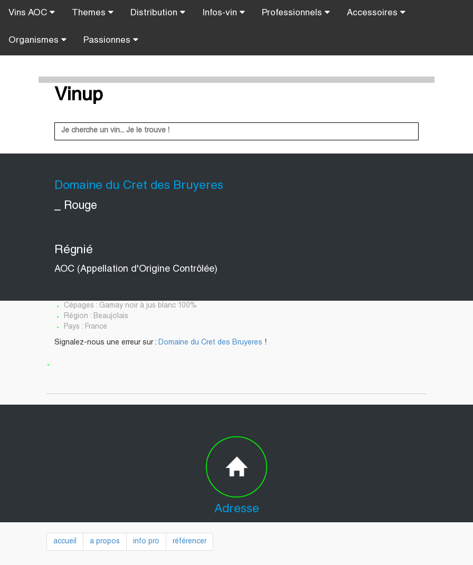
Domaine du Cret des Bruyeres (210, 343)
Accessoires (376, 12)
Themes (92, 12)
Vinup (78, 96)
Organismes (37, 40)
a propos (105, 541)
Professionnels (296, 12)
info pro (146, 541)
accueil (65, 541)
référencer (189, 541)
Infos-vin (223, 12)
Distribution (157, 12)
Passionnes (110, 40)
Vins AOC (31, 12)
